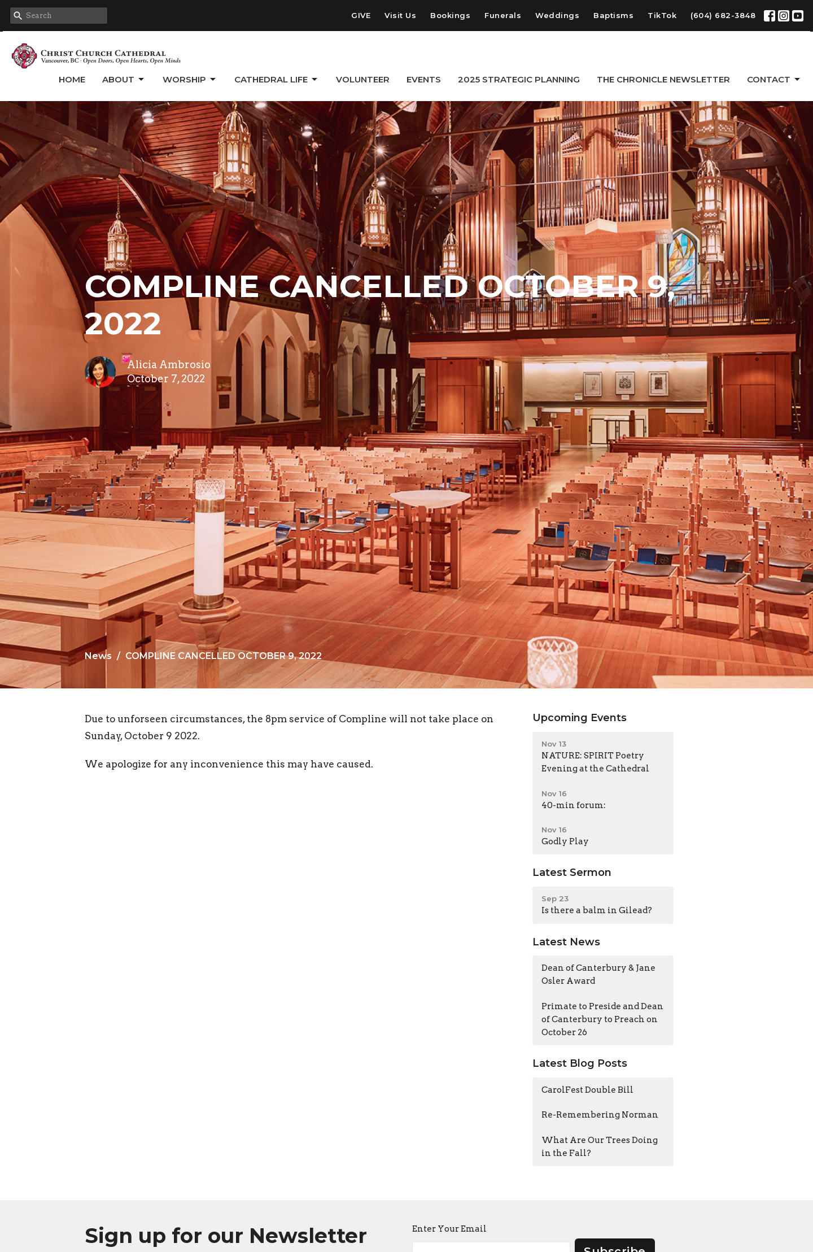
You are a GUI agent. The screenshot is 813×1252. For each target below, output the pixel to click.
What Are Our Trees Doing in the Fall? (599, 1146)
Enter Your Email (449, 1229)
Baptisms (613, 15)
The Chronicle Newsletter (663, 79)
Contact (774, 79)
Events (423, 79)
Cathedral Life (276, 79)
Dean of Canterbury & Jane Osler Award (598, 974)
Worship (190, 79)
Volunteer (363, 79)
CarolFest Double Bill (587, 1090)
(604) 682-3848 (722, 15)
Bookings (450, 15)
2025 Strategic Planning (519, 79)
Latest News (566, 942)
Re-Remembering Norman (599, 1115)
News (98, 656)
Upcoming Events (579, 718)
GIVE (360, 15)
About (124, 79)
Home (72, 79)
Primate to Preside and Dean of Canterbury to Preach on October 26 (602, 1019)
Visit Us (400, 15)
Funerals (502, 15)
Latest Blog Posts (579, 1063)
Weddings (557, 15)
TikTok (662, 15)
